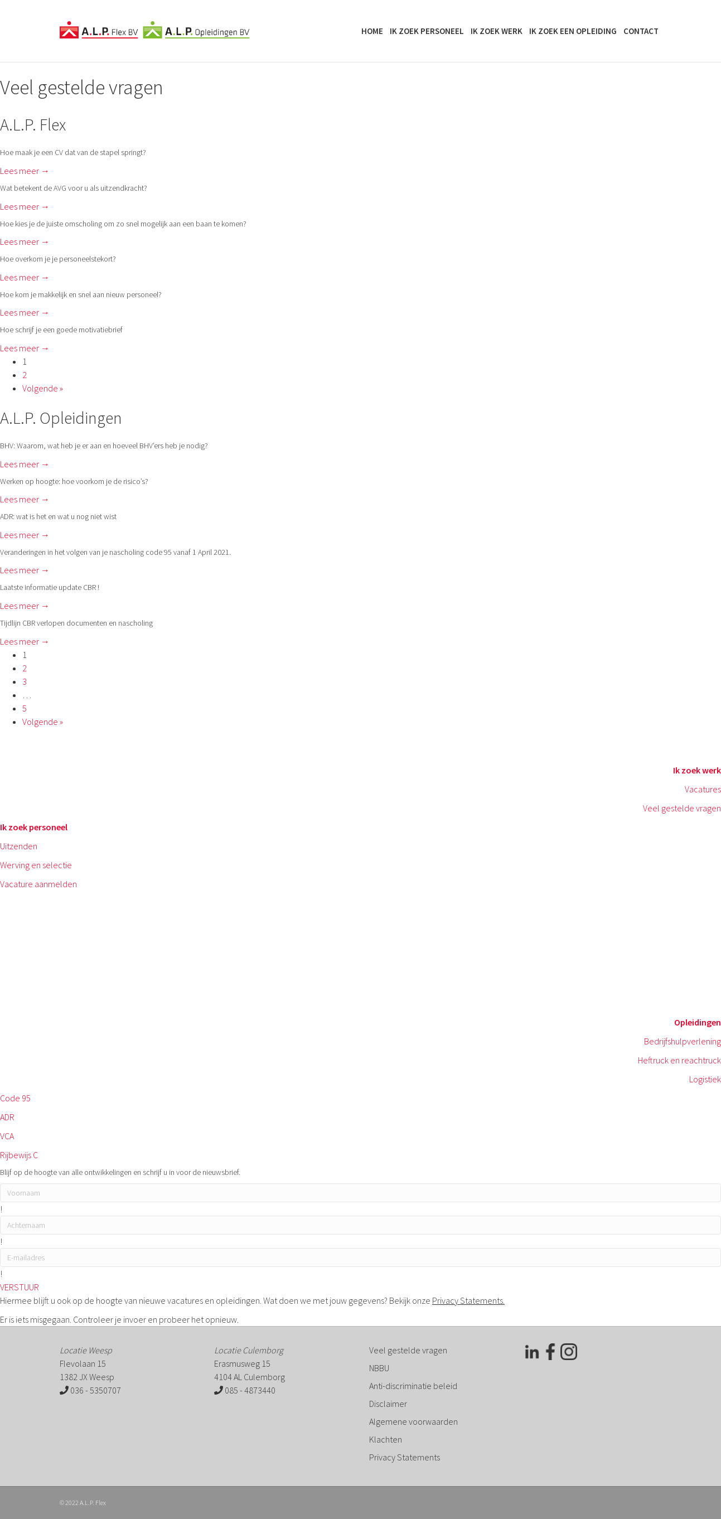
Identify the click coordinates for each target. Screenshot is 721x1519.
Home (372, 31)
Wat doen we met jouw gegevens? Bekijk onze (383, 1300)
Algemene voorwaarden (413, 1421)
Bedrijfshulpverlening (682, 1041)
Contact (641, 31)
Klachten (385, 1439)
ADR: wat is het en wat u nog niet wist (58, 516)
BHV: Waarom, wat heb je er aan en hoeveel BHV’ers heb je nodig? (104, 446)
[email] (360, 1257)
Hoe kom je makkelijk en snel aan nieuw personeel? (81, 294)
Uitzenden (18, 846)
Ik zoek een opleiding (573, 31)
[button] (19, 1287)
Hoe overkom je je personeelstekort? (58, 259)
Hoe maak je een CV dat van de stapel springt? (73, 152)
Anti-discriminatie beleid (413, 1385)
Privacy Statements (404, 1457)
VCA (7, 1135)
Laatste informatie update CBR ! (49, 587)
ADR (7, 1117)
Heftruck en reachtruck (679, 1060)
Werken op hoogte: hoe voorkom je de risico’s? (74, 481)
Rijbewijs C (19, 1154)
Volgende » (42, 388)
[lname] (360, 1225)
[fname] (360, 1192)
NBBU (379, 1367)
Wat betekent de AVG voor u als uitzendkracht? (73, 188)
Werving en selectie (36, 864)
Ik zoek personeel (427, 31)
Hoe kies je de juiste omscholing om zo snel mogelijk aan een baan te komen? (123, 224)
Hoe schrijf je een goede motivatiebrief (61, 330)
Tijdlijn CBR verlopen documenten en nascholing (76, 623)
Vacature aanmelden (38, 883)
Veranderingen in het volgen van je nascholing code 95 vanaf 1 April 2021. (115, 552)
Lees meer (25, 170)
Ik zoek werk (496, 31)
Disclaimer (388, 1403)
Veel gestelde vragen (682, 808)
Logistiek (705, 1079)
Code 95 (15, 1098)
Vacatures (703, 789)
